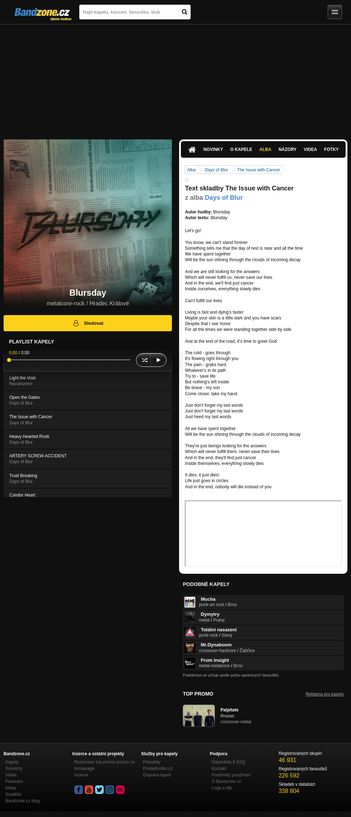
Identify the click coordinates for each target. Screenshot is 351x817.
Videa (310, 149)
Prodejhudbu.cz (158, 768)
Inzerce (81, 774)
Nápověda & (228, 762)
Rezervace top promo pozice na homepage (104, 765)
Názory (287, 149)
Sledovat (87, 323)
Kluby (10, 787)
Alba (265, 149)
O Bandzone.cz (226, 781)
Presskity (151, 762)
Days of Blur (216, 169)
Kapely (12, 762)
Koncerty (13, 768)
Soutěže (13, 794)
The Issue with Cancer (258, 169)
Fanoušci (14, 781)
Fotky (331, 149)
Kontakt (219, 768)
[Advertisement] (175, 78)
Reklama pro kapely (325, 694)
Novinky (213, 149)
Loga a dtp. (222, 787)
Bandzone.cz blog (22, 800)
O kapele (241, 149)
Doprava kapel (156, 774)
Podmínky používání (231, 774)
